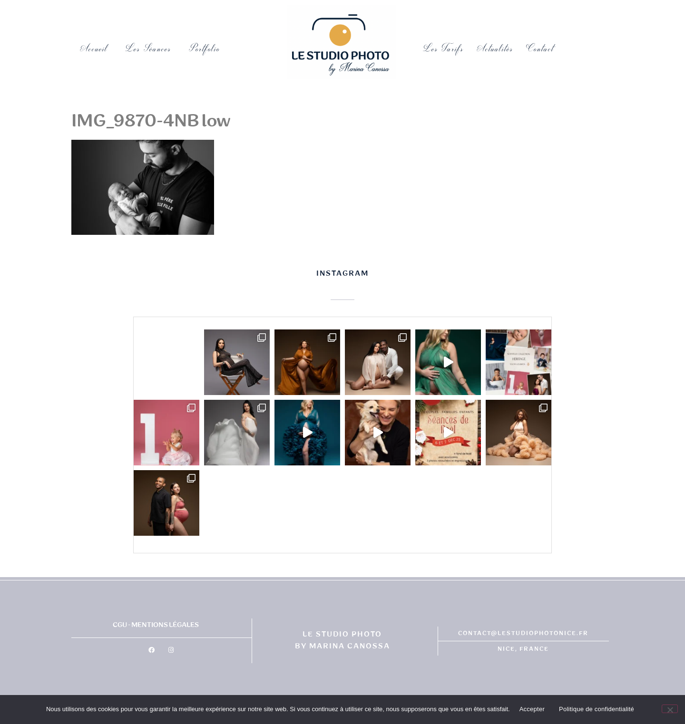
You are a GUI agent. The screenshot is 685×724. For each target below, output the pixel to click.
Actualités (495, 48)
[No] (670, 709)
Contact (540, 48)
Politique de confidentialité (596, 709)
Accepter (532, 709)
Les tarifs (443, 48)
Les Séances (148, 48)
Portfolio (207, 48)
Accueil (94, 48)
